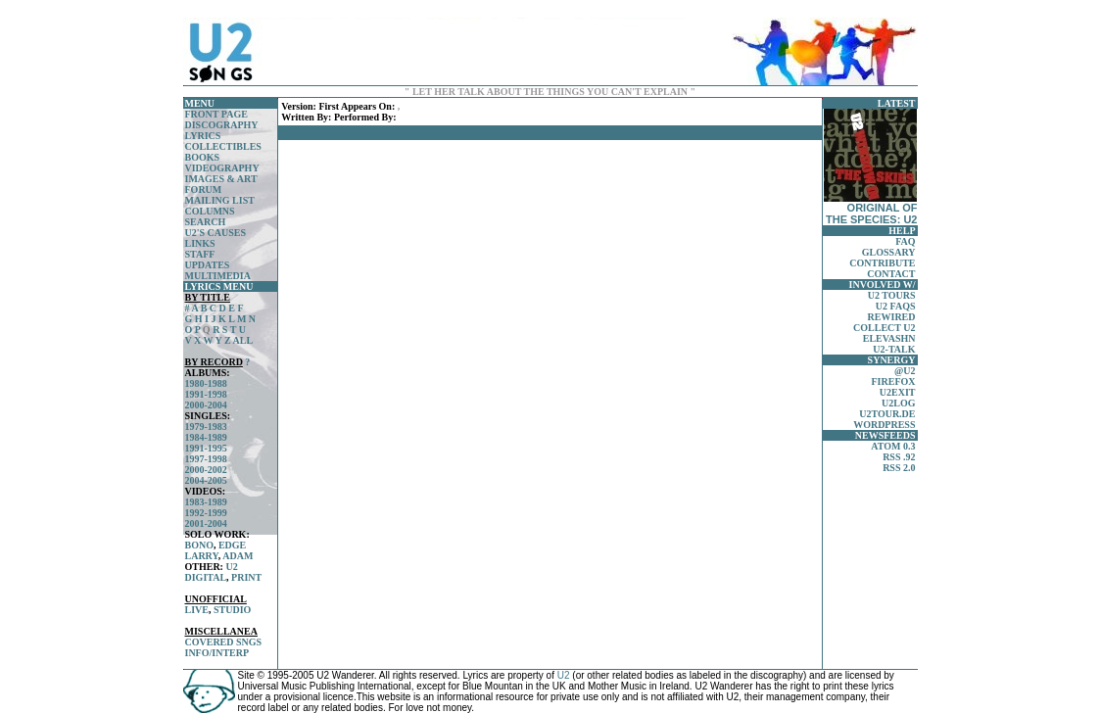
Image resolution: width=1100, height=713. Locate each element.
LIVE (197, 609)
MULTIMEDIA (218, 275)
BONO (199, 545)
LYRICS (203, 135)
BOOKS (202, 157)
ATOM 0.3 (893, 446)
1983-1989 (206, 502)
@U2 (905, 370)
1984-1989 (206, 437)
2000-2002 (206, 469)
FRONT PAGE (216, 114)
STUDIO (232, 609)
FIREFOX (894, 381)
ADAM (237, 555)
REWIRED (892, 316)
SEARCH (205, 221)
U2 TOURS (892, 295)
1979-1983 (206, 426)
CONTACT (891, 273)
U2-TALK (894, 349)
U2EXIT (898, 392)
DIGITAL (206, 577)
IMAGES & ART (221, 178)
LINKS (200, 243)
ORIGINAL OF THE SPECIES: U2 (870, 167)
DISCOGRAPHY (222, 124)
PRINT (246, 577)
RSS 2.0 (899, 467)
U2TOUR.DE (887, 413)
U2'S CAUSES (216, 232)
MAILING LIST (220, 200)
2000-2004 (206, 405)
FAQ (905, 241)
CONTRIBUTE (882, 263)
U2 (231, 566)
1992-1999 (206, 512)
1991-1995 (206, 448)
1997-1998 (206, 458)
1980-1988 (206, 383)
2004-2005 (206, 480)
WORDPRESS (884, 424)
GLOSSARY (889, 252)
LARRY (201, 555)
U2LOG (898, 403)
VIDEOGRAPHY (222, 168)
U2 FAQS (896, 306)
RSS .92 (899, 457)
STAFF (200, 254)
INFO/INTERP (217, 652)
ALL (243, 340)
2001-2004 (206, 523)
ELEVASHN (889, 338)
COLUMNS (210, 211)
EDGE (232, 545)
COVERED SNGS (224, 642)
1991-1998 (206, 394)
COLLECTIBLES (223, 146)
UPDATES (207, 265)
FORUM (203, 189)
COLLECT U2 (884, 327)
